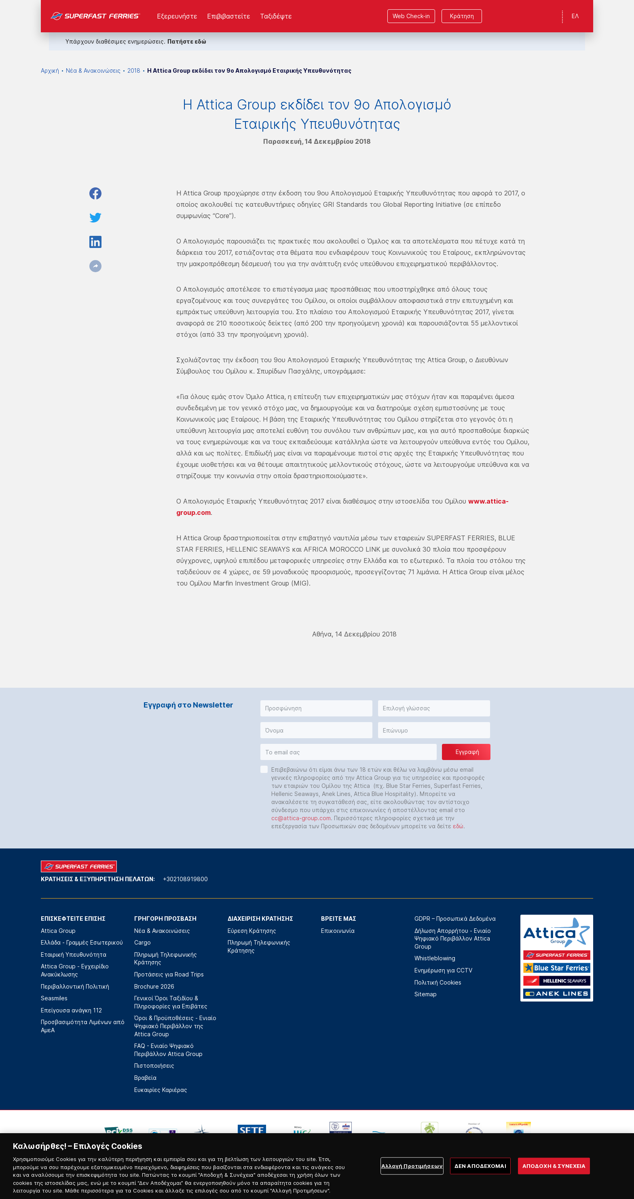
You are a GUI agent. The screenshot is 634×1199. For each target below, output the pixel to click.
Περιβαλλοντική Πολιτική (75, 986)
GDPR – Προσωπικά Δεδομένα (455, 918)
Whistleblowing (434, 958)
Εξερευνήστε (177, 16)
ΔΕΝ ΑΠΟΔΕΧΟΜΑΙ (480, 1175)
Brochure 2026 (154, 986)
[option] (118, 1134)
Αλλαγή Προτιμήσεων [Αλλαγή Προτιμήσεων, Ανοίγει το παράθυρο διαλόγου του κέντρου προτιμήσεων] (412, 1175)
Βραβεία (145, 1077)
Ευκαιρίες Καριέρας (160, 1089)
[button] (316, 708)
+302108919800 (185, 879)
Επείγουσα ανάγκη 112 (71, 1010)
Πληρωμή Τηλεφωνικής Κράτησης (165, 958)
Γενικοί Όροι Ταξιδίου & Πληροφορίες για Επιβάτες (170, 1002)
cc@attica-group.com (301, 818)
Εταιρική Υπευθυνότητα (73, 954)
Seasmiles (54, 998)
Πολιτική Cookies (437, 982)
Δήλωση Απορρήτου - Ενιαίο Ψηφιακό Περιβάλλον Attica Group (452, 938)
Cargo (142, 942)
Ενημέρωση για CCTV (443, 970)
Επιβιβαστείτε (228, 16)
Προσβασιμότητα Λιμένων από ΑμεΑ (83, 1025)
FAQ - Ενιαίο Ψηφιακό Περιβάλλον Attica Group (168, 1049)
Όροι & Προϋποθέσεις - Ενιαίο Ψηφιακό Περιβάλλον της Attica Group (175, 1025)
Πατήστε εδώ (186, 41)
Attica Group (58, 930)
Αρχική (50, 70)
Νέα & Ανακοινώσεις (93, 70)
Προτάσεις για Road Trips (169, 974)
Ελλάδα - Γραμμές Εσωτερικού (82, 942)
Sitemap (425, 994)
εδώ (458, 826)
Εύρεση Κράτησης (252, 930)
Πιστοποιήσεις (154, 1065)
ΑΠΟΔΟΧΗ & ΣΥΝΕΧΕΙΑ (553, 1175)
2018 (133, 70)
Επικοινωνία (338, 930)
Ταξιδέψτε (276, 16)
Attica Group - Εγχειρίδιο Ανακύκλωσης (75, 970)
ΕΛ (575, 16)
